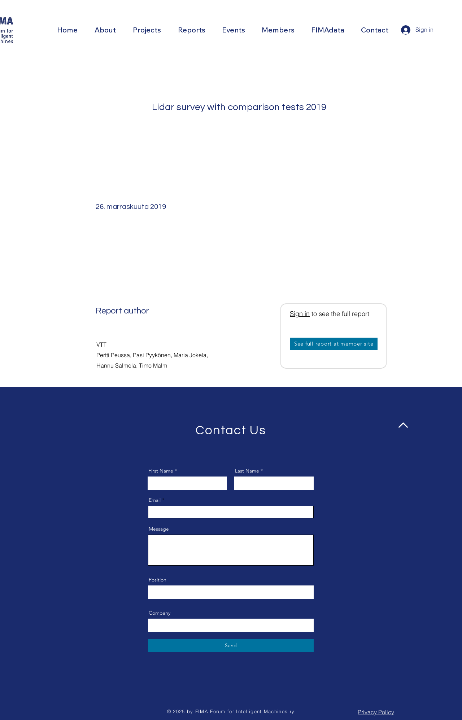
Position (157, 579)
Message (159, 528)
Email (155, 499)
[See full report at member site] (334, 344)
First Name (160, 470)
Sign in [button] (300, 313)
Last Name (247, 470)
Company (159, 612)
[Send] (231, 645)
